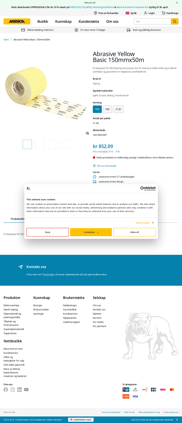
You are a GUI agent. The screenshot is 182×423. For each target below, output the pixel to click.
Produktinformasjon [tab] (22, 218)
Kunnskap (63, 21)
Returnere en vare (13, 348)
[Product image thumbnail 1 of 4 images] (27, 144)
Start (6, 39)
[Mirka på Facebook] (6, 389)
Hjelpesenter (70, 317)
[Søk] (174, 21)
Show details (143, 222)
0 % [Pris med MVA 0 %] (118, 151)
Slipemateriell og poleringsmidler (12, 315)
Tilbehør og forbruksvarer (11, 323)
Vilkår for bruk (129, 412)
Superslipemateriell (14, 329)
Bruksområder (41, 309)
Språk (131, 13)
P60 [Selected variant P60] (97, 109)
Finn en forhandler (106, 13)
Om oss (112, 21)
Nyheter (97, 313)
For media (98, 322)
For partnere (99, 326)
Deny (47, 232)
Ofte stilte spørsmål (14, 364)
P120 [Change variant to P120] (118, 109)
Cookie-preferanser (170, 412)
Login (149, 13)
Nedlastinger (70, 305)
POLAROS (87, 7)
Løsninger (38, 313)
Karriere (97, 317)
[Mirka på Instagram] (12, 389)
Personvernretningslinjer (111, 412)
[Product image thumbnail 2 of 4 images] (40, 144)
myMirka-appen (71, 322)
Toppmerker (10, 333)
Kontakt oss (99, 309)
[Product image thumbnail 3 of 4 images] (52, 144)
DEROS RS (75, 7)
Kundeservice (70, 313)
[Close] (154, 419)
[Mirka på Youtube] (26, 389)
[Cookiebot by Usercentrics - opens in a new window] (143, 188)
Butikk (42, 21)
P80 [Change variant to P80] (107, 109)
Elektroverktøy (11, 305)
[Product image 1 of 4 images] (46, 94)
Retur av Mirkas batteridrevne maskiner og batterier (15, 372)
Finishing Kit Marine (103, 7)
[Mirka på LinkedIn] (19, 389)
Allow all (134, 232)
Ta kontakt (48, 274)
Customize (91, 232)
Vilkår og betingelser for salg (14, 358)
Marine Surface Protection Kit (132, 7)
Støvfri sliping (11, 309)
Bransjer (37, 305)
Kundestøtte (89, 21)
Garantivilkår (70, 309)
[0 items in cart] (170, 13)
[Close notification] (176, 2)
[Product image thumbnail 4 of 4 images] (65, 144)
